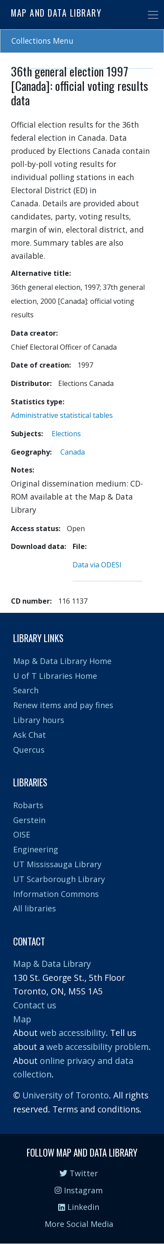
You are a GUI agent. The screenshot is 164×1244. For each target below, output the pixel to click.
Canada (72, 452)
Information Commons (56, 894)
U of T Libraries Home (55, 676)
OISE (21, 834)
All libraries (34, 908)
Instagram (79, 1190)
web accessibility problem (97, 1047)
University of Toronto (65, 1095)
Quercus (29, 749)
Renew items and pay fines (63, 705)
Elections (66, 433)
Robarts (28, 805)
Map (22, 1019)
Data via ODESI (97, 565)
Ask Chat (29, 735)
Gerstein (29, 820)
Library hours (38, 720)
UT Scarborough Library (59, 879)
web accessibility (73, 1033)
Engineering (35, 849)
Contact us (34, 1005)
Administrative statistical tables (62, 415)
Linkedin (78, 1207)
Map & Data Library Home (62, 661)
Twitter (78, 1173)
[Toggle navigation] (153, 14)
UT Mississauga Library (57, 864)
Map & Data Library (52, 963)
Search (25, 690)
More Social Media (79, 1224)
